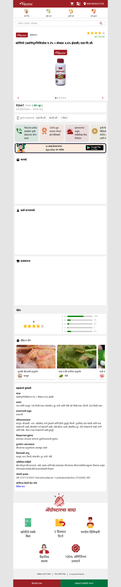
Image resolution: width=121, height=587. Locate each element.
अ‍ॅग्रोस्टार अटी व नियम (44, 574)
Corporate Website (76, 574)
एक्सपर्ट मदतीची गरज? (84, 583)
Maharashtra (93, 4)
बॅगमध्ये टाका (37, 583)
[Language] (78, 4)
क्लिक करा (20, 486)
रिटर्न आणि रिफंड (60, 574)
